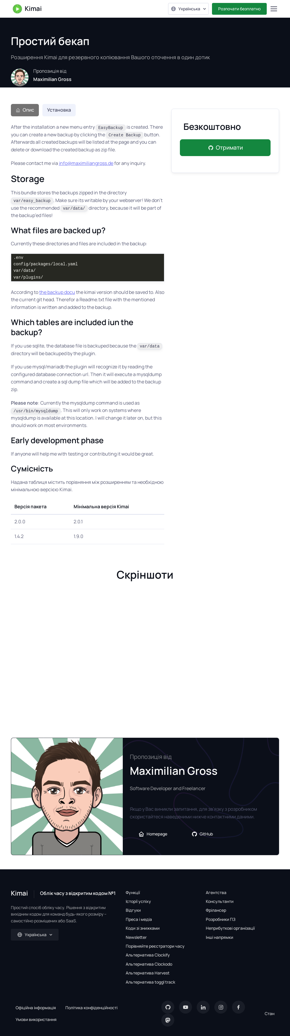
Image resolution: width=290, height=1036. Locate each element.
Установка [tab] (59, 110)
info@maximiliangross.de (86, 163)
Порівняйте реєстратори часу (155, 946)
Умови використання (36, 1019)
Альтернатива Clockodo (149, 964)
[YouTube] (185, 1007)
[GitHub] (167, 1007)
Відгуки (133, 910)
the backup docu (57, 292)
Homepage (152, 834)
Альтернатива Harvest (148, 973)
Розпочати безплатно (239, 8)
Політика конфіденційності (91, 1007)
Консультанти (219, 901)
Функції (133, 892)
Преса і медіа (139, 919)
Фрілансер (216, 910)
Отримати (225, 147)
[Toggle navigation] (273, 9)
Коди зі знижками (143, 928)
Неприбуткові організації (230, 928)
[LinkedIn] (203, 1007)
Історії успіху (138, 901)
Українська (185, 8)
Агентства (216, 892)
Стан (269, 1013)
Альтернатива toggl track (150, 982)
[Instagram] (220, 1007)
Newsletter (136, 937)
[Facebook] (238, 1007)
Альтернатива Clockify (148, 955)
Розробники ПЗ (221, 919)
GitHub (202, 834)
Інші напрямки (219, 937)
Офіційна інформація (36, 1007)
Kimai (27, 9)
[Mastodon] (167, 1020)
